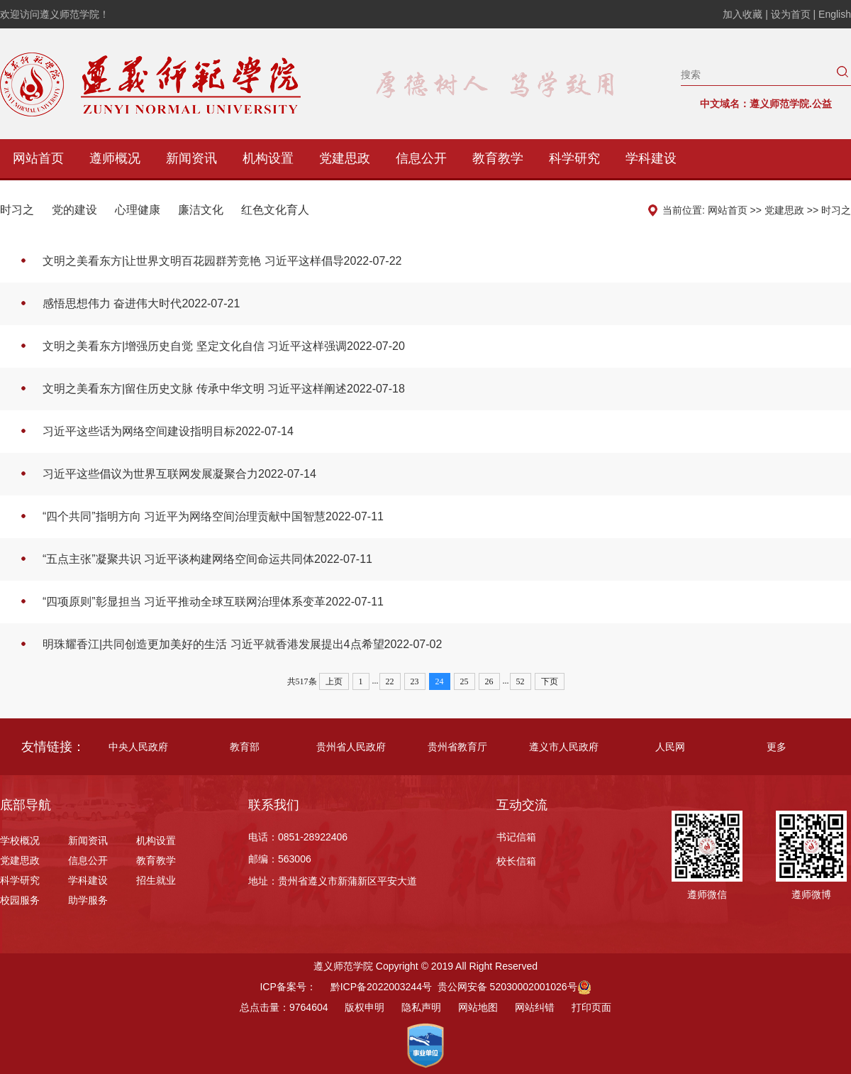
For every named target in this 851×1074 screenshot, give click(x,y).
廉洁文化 (200, 210)
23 (415, 681)
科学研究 (574, 158)
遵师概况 (114, 158)
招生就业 (156, 880)
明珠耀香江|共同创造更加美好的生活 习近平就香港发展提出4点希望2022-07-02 (242, 644)
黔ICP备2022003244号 (381, 986)
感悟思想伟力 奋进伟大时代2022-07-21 (141, 303)
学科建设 (651, 158)
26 (489, 681)
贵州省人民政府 (351, 746)
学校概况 (20, 840)
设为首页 (792, 14)
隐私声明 (421, 1007)
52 (520, 681)
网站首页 (38, 158)
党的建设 (74, 210)
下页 (549, 681)
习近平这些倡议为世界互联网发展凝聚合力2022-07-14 (179, 474)
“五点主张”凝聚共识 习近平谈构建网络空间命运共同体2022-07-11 (207, 559)
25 (464, 681)
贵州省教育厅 (457, 746)
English (834, 14)
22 (390, 681)
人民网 (670, 746)
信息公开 (421, 158)
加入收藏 (744, 14)
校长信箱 (516, 861)
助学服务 (88, 900)
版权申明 (364, 1007)
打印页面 (591, 1007)
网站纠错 (535, 1007)
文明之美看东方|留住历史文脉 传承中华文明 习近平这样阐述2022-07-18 (224, 389)
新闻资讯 (191, 158)
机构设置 (268, 158)
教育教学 (497, 158)
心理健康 (137, 210)
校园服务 (20, 900)
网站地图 (478, 1007)
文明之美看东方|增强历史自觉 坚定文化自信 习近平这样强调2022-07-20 (224, 346)
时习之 (17, 210)
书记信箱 (516, 837)
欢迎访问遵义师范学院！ (54, 14)
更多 (776, 746)
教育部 (245, 746)
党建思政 (344, 158)
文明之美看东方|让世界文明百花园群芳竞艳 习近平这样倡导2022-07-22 (222, 261)
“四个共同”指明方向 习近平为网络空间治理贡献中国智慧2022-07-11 (213, 516)
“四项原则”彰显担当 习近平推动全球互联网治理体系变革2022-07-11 (213, 602)
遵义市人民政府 (564, 746)
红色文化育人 (275, 210)
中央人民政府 (138, 746)
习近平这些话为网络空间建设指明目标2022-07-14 (168, 431)
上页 (334, 681)
